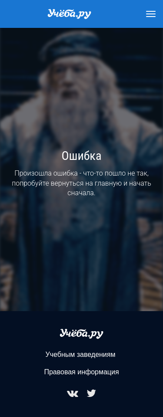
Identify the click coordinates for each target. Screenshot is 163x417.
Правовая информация (81, 372)
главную (108, 183)
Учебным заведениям (81, 354)
